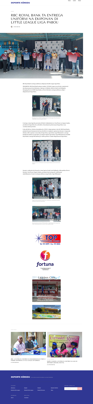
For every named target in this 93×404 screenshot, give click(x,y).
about (12, 397)
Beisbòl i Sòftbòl (54, 387)
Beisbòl (39, 387)
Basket (25, 387)
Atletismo (13, 387)
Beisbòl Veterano (41, 390)
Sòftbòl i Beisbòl (50, 359)
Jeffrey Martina (17, 26)
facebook (26, 397)
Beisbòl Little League (15, 390)
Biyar (52, 390)
